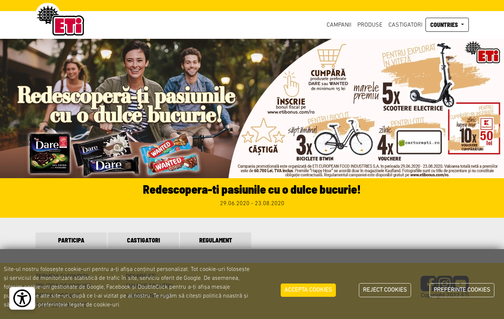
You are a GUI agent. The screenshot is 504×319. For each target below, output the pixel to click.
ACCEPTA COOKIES (308, 290)
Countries (444, 24)
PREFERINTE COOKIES (462, 290)
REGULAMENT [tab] (215, 240)
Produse (370, 25)
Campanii (339, 25)
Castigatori (405, 25)
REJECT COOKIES (385, 290)
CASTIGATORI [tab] (143, 240)
